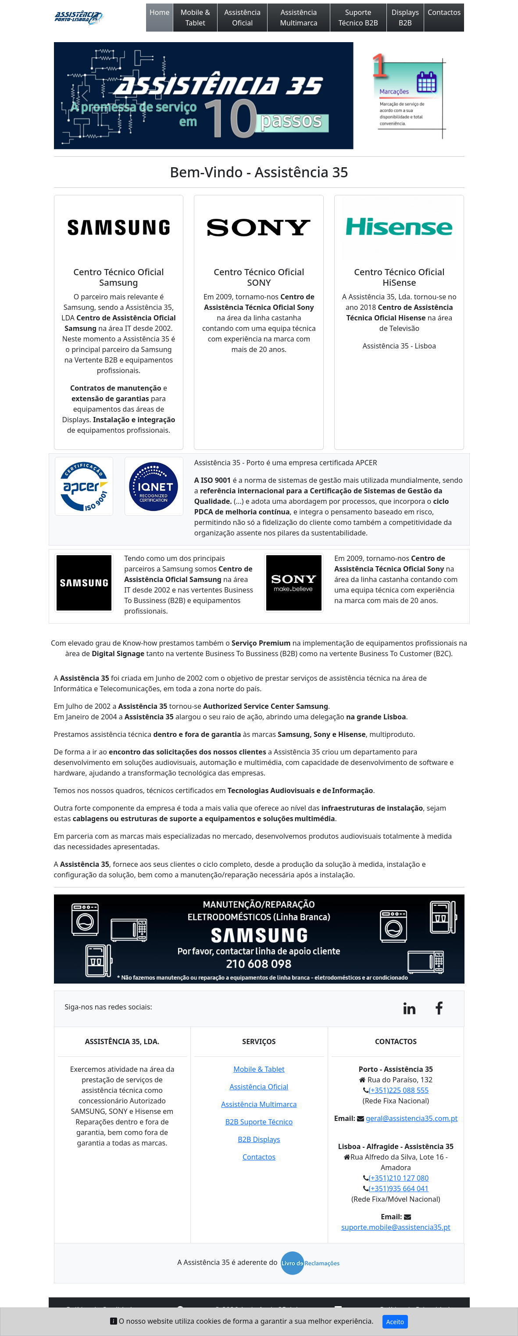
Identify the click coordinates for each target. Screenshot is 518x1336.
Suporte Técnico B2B (358, 17)
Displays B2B (405, 17)
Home (160, 12)
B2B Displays (259, 1139)
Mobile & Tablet (195, 17)
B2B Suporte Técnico (259, 1122)
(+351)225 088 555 (399, 1090)
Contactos (444, 12)
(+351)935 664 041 (399, 1188)
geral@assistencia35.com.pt (411, 1118)
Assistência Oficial (242, 17)
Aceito (395, 1322)
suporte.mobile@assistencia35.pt (395, 1227)
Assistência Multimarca (298, 17)
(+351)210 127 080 (399, 1178)
